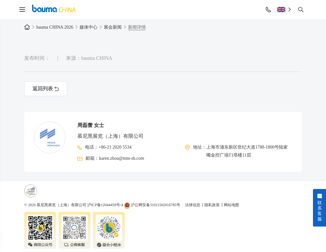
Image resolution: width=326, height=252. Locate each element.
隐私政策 (212, 205)
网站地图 (231, 205)
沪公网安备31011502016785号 (152, 205)
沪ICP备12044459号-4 (105, 205)
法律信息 (193, 205)
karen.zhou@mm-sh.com (121, 158)
